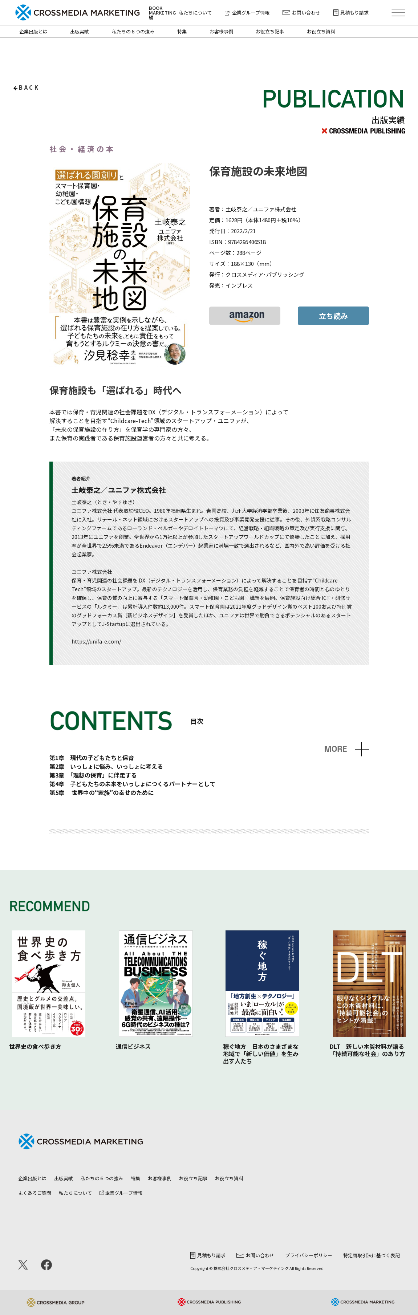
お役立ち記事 (270, 31)
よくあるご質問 (34, 1192)
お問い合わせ (301, 12)
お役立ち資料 (321, 31)
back (29, 87)
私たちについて (195, 12)
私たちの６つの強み (133, 31)
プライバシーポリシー (308, 1255)
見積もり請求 (351, 12)
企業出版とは (33, 31)
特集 (182, 31)
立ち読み (333, 316)
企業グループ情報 (247, 12)
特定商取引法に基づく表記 (371, 1255)
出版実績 (79, 31)
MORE (335, 749)
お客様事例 (221, 31)
